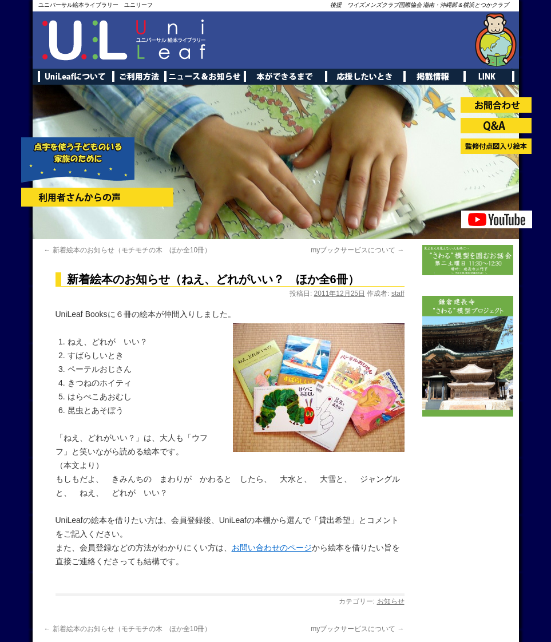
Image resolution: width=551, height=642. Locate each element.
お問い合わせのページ (272, 547)
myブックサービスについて (357, 250)
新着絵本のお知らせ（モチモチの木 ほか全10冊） (128, 250)
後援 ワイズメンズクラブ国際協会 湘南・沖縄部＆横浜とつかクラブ (419, 5)
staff (397, 294)
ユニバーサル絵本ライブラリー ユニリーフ (95, 5)
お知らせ (391, 601)
